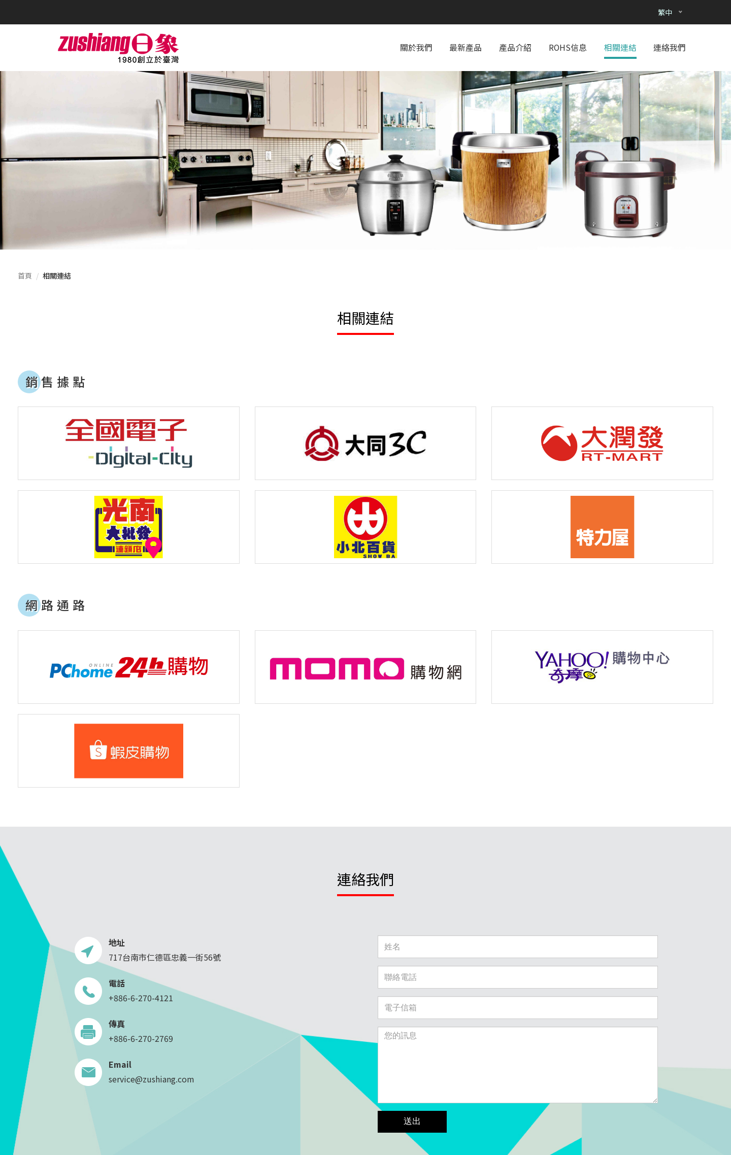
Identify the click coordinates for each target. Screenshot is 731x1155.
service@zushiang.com (151, 1079)
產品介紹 (515, 47)
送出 (412, 1121)
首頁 (25, 275)
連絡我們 (669, 47)
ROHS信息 (568, 47)
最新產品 (465, 47)
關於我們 (416, 47)
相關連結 (620, 47)
